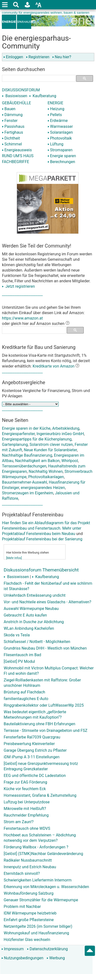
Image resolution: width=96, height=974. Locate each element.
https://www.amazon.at (22, 318)
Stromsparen (60, 150)
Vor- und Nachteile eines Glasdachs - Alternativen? (47, 602)
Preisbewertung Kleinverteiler (29, 743)
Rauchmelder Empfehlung (26, 815)
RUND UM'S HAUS (17, 156)
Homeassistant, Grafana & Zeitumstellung (40, 795)
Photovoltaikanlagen (46, 477)
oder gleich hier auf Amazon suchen (35, 323)
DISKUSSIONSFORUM (21, 90)
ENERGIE (55, 103)
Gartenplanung (15, 444)
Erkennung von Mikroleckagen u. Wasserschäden (46, 886)
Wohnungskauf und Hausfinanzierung (36, 933)
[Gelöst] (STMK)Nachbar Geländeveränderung (43, 853)
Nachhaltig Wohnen (46, 471)
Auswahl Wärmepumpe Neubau (31, 608)
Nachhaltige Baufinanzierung (27, 455)
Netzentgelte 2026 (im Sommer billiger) (38, 926)
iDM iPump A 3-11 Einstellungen (31, 757)
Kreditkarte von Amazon (54, 366)
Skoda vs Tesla (17, 635)
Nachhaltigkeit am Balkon (37, 460)
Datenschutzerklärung (47, 949)
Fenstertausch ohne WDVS (27, 828)
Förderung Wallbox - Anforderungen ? (36, 847)
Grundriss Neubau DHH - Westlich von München (45, 648)
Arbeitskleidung (66, 428)
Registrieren (38, 57)
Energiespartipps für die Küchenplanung (37, 439)
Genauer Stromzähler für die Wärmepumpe (41, 900)
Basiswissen (16, 96)
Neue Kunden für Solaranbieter (50, 450)
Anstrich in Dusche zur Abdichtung (34, 621)
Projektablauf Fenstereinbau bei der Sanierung (42, 539)
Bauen (8, 109)
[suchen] (36, 78)
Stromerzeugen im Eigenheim (27, 493)
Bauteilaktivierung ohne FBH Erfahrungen (39, 724)
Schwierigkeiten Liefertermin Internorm (38, 880)
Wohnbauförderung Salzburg (29, 893)
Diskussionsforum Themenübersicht (41, 570)
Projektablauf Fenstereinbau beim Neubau (38, 533)
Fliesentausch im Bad (22, 655)
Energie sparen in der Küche (26, 428)
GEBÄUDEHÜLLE (16, 103)
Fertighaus (12, 132)
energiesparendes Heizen (43, 487)
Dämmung (12, 114)
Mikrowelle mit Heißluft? (25, 808)
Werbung (56, 958)
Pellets (55, 114)
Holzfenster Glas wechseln (27, 939)
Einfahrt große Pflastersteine (29, 919)
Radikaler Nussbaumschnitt (28, 860)
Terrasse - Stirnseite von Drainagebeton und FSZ (45, 730)
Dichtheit (11, 138)
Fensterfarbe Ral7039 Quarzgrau (32, 737)
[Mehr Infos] (14, 558)
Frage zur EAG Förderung (25, 782)
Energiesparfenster (18, 433)
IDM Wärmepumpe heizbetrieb (30, 913)
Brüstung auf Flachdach (24, 692)
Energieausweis (17, 150)
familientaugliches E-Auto (26, 698)
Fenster (9, 120)
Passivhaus (13, 126)
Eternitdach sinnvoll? (22, 873)
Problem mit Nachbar (22, 906)
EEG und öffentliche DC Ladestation (35, 775)
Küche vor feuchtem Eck (25, 788)
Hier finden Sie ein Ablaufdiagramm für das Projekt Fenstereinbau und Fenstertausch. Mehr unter (47, 516)
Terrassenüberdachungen (24, 466)
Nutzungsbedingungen (22, 958)
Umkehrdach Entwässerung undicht (35, 595)
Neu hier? (61, 57)
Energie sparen (62, 156)
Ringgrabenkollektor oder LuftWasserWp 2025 (44, 705)
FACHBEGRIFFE (15, 161)
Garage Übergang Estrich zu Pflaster (35, 750)
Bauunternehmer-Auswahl (24, 482)
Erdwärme (58, 120)
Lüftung (56, 144)
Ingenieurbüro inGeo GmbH (60, 433)
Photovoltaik (60, 138)
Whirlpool (69, 460)
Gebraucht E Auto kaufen (25, 615)
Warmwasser (60, 126)
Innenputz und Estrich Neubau (30, 867)
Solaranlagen (60, 132)
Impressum (12, 949)
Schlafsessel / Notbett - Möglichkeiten (37, 641)
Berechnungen (61, 161)
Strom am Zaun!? (18, 822)
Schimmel (12, 144)
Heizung (56, 109)
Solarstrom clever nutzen (51, 444)
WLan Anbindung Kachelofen (29, 628)
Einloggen (14, 57)
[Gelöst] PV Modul (19, 661)
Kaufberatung (44, 96)
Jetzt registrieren (18, 286)
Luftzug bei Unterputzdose (27, 802)
